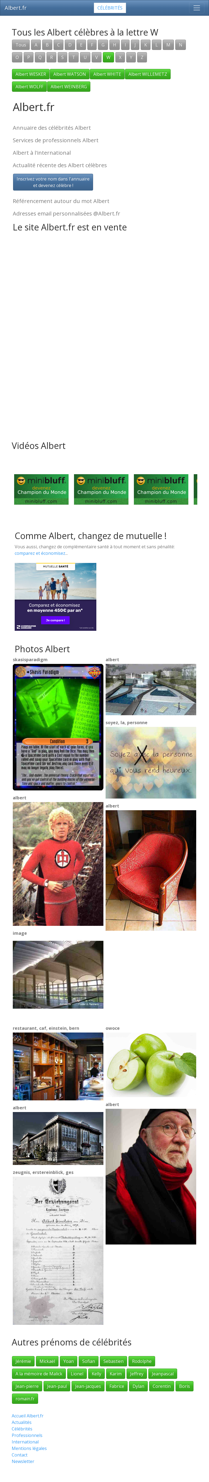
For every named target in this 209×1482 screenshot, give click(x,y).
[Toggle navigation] (196, 7)
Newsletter (23, 1461)
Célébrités (109, 8)
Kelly (96, 1374)
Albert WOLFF (29, 87)
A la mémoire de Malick (39, 1374)
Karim (116, 1374)
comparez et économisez (40, 553)
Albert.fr (16, 7)
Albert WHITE (107, 74)
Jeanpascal (163, 1374)
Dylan (138, 1386)
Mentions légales (29, 1448)
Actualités (22, 1422)
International (25, 1442)
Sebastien (113, 1361)
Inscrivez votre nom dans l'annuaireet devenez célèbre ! (53, 182)
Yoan (68, 1361)
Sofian (88, 1361)
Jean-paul (57, 1386)
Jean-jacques (88, 1386)
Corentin (162, 1386)
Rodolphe (142, 1361)
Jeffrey (136, 1374)
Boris (184, 1386)
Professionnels (27, 1435)
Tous (21, 45)
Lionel (77, 1374)
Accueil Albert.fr (28, 1416)
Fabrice (116, 1386)
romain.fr (25, 1399)
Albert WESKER (31, 74)
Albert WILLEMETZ (147, 74)
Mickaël (47, 1361)
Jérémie (23, 1361)
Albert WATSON (69, 74)
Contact (19, 1455)
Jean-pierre (27, 1386)
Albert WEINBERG (69, 87)
